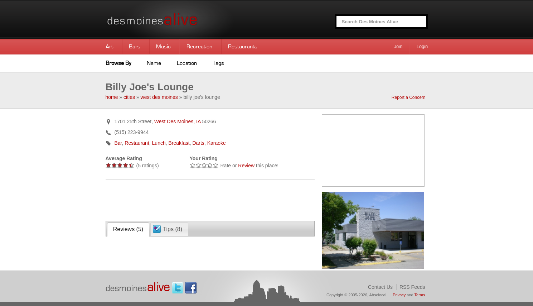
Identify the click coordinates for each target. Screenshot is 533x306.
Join (398, 46)
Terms (420, 295)
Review (246, 165)
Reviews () (128, 229)
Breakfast (179, 143)
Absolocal (377, 295)
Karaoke (216, 143)
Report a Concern (409, 97)
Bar (118, 143)
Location (187, 63)
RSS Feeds (412, 287)
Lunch (159, 143)
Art (109, 46)
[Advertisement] (189, 199)
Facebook (191, 287)
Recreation (199, 46)
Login (422, 46)
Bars (134, 46)
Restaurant (137, 143)
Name (154, 63)
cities (129, 97)
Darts (198, 143)
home (112, 97)
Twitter (177, 287)
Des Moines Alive (177, 19)
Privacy (399, 295)
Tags (218, 63)
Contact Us (380, 287)
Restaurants (242, 46)
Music (163, 46)
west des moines (159, 97)
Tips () (172, 229)
